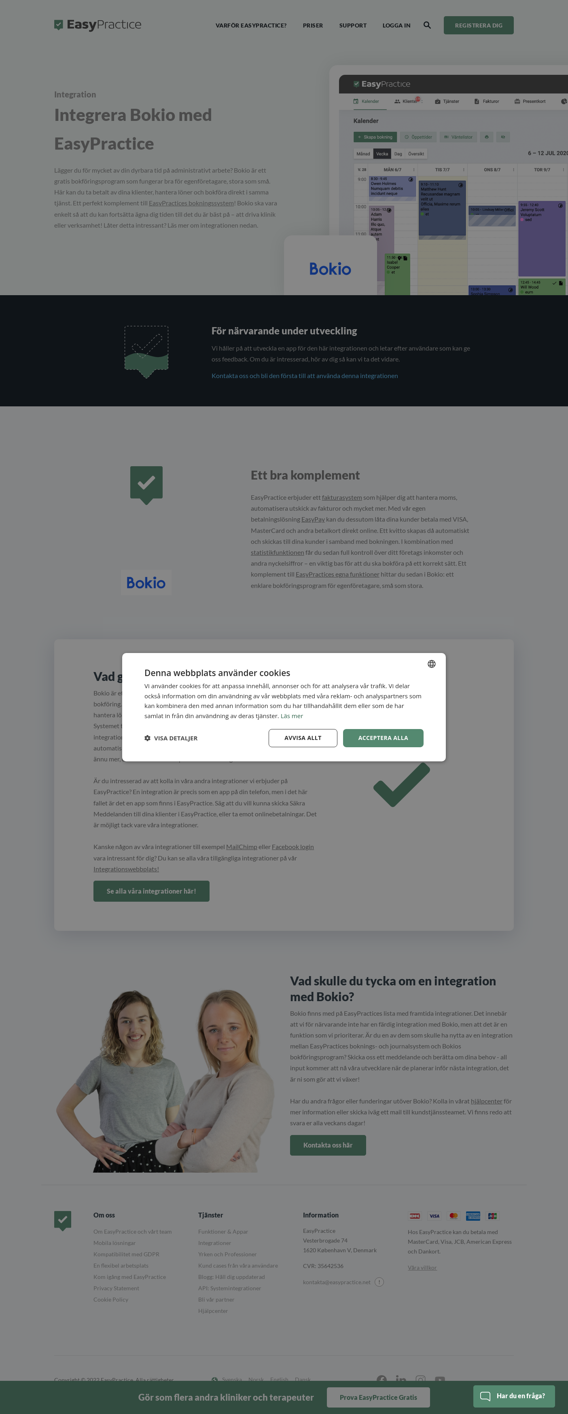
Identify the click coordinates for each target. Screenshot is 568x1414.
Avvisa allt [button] (302, 738)
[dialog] (284, 707)
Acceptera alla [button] (383, 738)
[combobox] (432, 663)
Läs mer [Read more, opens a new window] (292, 716)
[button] (170, 737)
